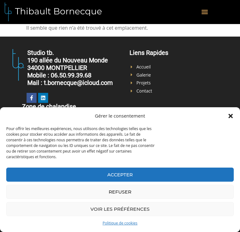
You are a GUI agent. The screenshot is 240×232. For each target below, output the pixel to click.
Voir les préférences (119, 209)
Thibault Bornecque (58, 11)
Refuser (120, 192)
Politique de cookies (120, 223)
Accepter (120, 175)
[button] (231, 116)
